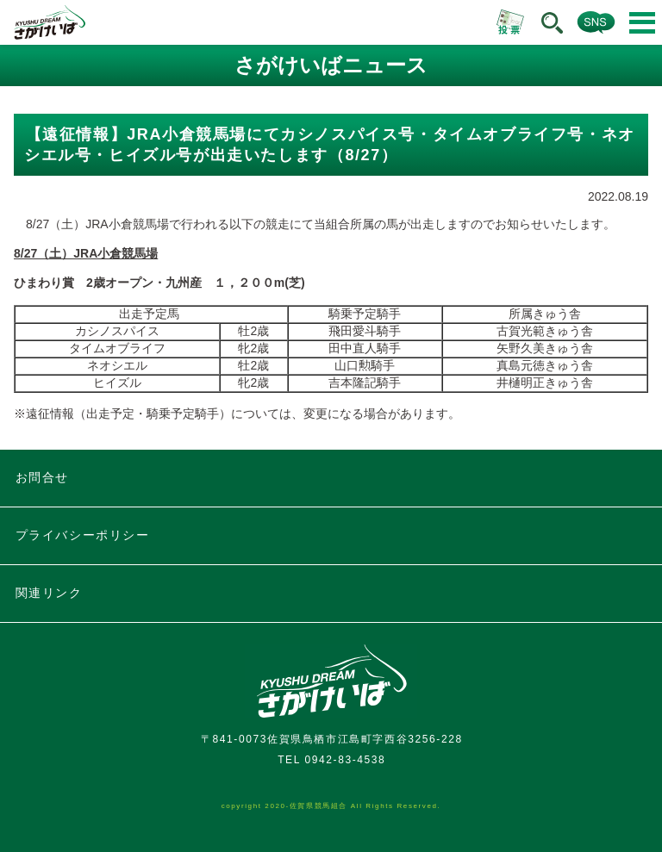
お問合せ (42, 477)
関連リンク (49, 593)
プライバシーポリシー (83, 535)
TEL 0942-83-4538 (331, 760)
